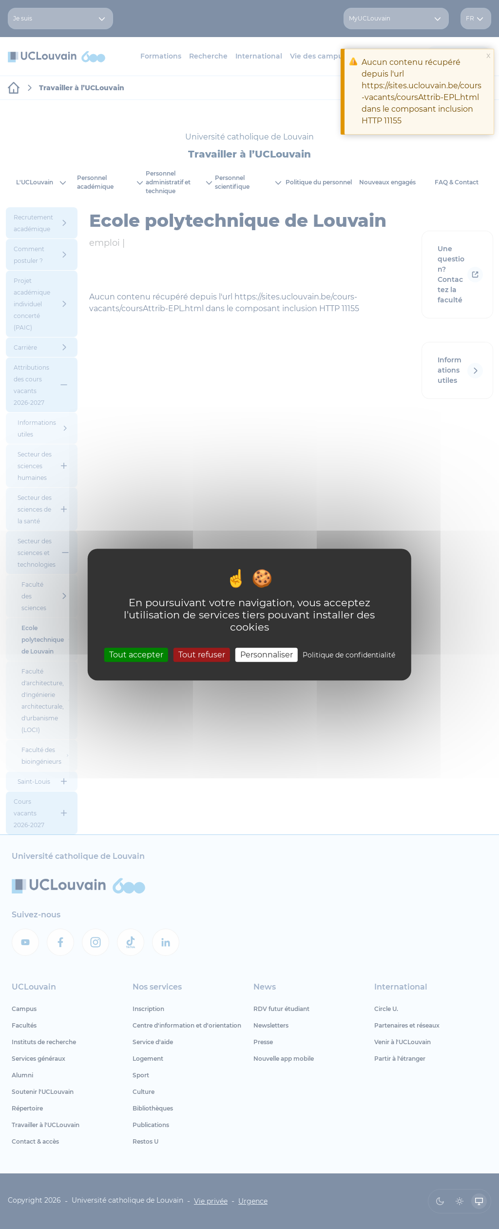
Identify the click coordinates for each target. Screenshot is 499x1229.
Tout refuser (201, 654)
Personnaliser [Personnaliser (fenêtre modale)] (266, 654)
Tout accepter (136, 654)
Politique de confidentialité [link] (349, 655)
